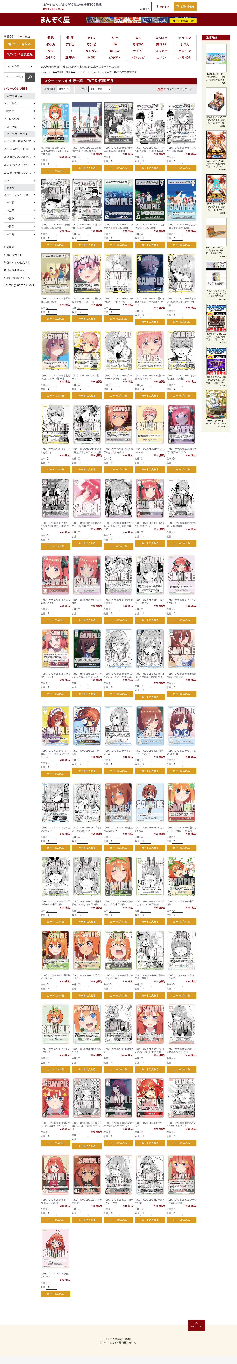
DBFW (115, 51)
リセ (115, 37)
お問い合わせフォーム (17, 277)
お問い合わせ (185, 6)
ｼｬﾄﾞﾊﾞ (138, 51)
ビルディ (114, 57)
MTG (91, 37)
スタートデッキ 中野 (16, 194)
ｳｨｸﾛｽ (91, 57)
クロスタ (184, 51)
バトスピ (138, 57)
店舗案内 (9, 247)
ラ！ (70, 51)
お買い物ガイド (13, 254)
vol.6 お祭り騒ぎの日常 (17, 141)
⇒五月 (9, 234)
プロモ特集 (10, 126)
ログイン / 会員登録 (19, 54)
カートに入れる (55, 171)
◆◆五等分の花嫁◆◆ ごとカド (69, 72)
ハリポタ (184, 57)
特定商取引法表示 (14, 270)
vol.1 (6, 180)
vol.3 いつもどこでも (16, 164)
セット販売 (10, 103)
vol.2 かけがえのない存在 (19, 172)
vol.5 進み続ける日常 (16, 148)
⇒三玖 (9, 218)
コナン (161, 57)
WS (138, 37)
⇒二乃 (9, 210)
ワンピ (91, 44)
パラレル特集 (12, 118)
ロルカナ (161, 51)
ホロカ (184, 44)
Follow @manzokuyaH (19, 285)
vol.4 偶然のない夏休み (17, 156)
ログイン (163, 6)
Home (44, 72)
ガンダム (91, 51)
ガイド (145, 9)
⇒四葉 (9, 226)
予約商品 (9, 111)
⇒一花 (9, 202)
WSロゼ (161, 37)
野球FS (161, 44)
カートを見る (19, 44)
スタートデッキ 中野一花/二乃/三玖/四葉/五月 (114, 72)
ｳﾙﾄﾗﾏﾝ (51, 57)
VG (50, 51)
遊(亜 (70, 37)
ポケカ (50, 44)
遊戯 (50, 37)
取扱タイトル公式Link (53, 9)
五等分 (70, 57)
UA (114, 44)
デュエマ (184, 37)
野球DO (138, 44)
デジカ (70, 44)
